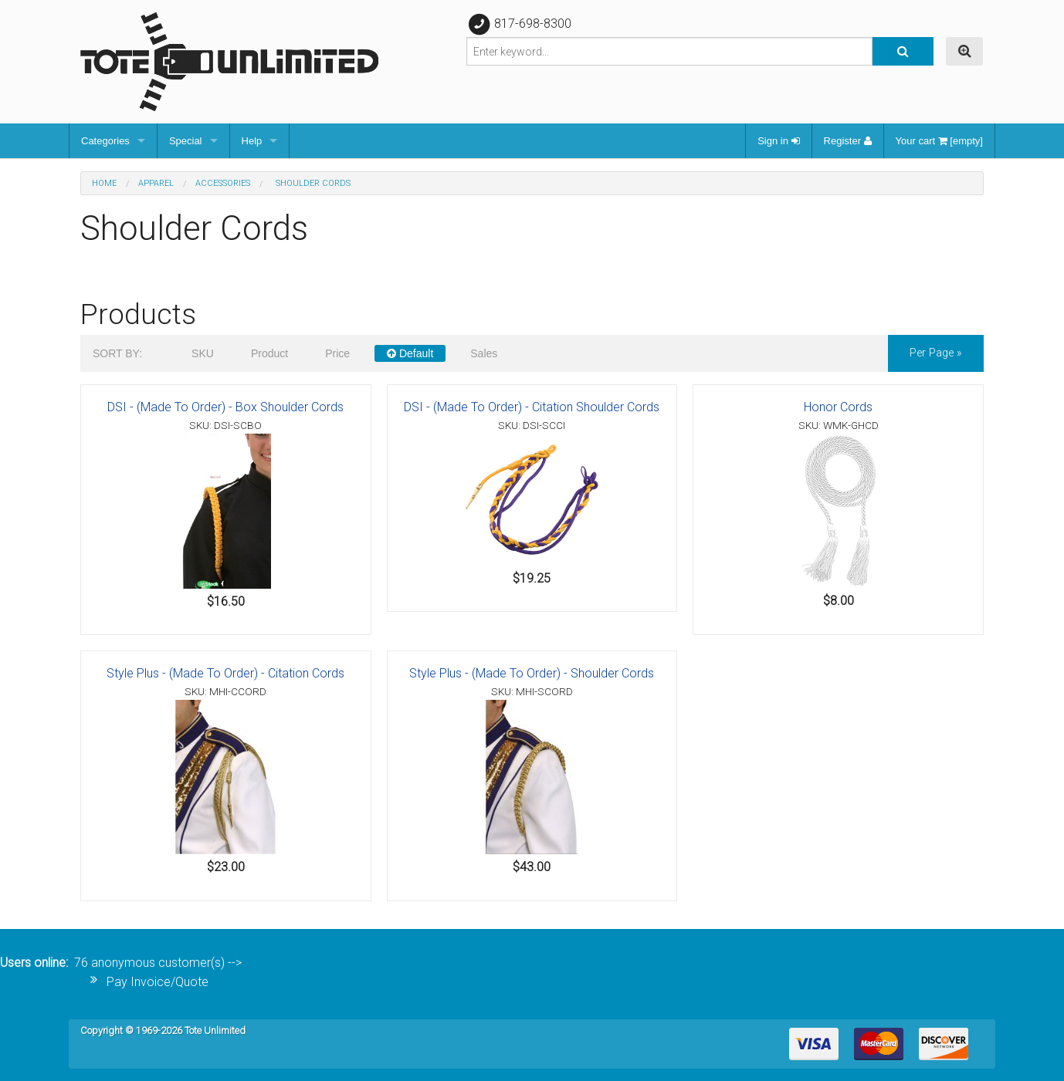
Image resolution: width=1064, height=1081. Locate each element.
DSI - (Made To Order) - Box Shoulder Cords (225, 407)
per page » (936, 353)
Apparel (156, 183)
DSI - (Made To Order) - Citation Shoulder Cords (531, 407)
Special (185, 141)
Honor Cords (838, 407)
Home (104, 183)
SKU (202, 353)
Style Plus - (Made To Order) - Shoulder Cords (531, 673)
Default (410, 353)
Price (337, 353)
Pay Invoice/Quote (157, 982)
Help (252, 141)
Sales (483, 353)
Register (848, 141)
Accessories (222, 183)
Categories (105, 141)
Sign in (778, 141)
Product (269, 353)
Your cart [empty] (939, 141)
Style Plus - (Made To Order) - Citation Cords (225, 673)
